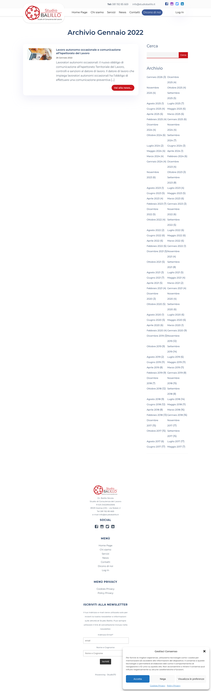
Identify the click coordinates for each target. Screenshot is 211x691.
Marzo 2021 (173, 282)
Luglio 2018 (173, 399)
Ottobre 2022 (154, 219)
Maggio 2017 (174, 446)
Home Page (79, 12)
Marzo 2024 (153, 156)
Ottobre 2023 (174, 172)
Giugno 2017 (154, 446)
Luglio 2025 (174, 103)
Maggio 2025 (174, 108)
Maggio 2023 (174, 193)
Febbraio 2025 (155, 119)
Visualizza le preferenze (191, 678)
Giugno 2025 (154, 108)
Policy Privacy (174, 686)
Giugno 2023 (154, 193)
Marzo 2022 (174, 240)
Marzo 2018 (173, 409)
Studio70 (111, 675)
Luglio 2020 (174, 314)
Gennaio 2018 (175, 414)
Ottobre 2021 (154, 261)
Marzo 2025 (174, 114)
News (122, 12)
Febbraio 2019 (155, 372)
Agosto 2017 (154, 441)
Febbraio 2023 (155, 203)
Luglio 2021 (173, 272)
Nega (163, 678)
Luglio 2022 (174, 230)
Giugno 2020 (154, 319)
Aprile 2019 (153, 367)
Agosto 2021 (153, 272)
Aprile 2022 (153, 240)
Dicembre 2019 (155, 335)
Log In (180, 12)
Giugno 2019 (154, 362)
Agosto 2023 (154, 187)
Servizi (111, 12)
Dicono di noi (152, 12)
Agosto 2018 (154, 399)
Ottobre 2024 (154, 135)
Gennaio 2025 (175, 119)
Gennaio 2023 (175, 203)
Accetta (138, 678)
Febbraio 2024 (175, 156)
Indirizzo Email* (105, 634)
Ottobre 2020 (154, 304)
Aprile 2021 (153, 282)
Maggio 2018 (174, 404)
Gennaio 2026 (155, 77)
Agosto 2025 (154, 103)
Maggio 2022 (174, 235)
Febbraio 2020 (155, 330)
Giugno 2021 (154, 277)
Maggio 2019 (174, 362)
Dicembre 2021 (155, 251)
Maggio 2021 (174, 277)
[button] (204, 651)
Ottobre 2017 (154, 430)
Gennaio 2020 (175, 330)
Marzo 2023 (174, 198)
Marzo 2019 (173, 367)
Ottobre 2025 (174, 87)
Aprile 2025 (153, 114)
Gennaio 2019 (175, 372)
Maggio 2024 (154, 150)
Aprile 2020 (153, 325)
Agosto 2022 (154, 230)
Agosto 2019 (154, 356)
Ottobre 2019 (154, 346)
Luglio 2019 (173, 356)
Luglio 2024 (153, 145)
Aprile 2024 (173, 150)
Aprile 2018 (153, 409)
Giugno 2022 (154, 235)
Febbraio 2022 (155, 246)
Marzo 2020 (174, 325)
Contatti (134, 12)
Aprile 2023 (153, 198)
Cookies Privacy (157, 686)
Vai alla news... (123, 87)
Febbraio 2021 (155, 288)
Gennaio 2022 (175, 246)
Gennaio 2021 (175, 288)
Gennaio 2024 (155, 161)
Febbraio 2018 (155, 414)
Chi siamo (97, 12)
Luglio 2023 (174, 187)
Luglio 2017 (173, 441)
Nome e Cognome (105, 647)
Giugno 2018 (154, 404)
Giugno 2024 (174, 145)
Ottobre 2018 (154, 388)
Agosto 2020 (154, 314)
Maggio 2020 (174, 319)
